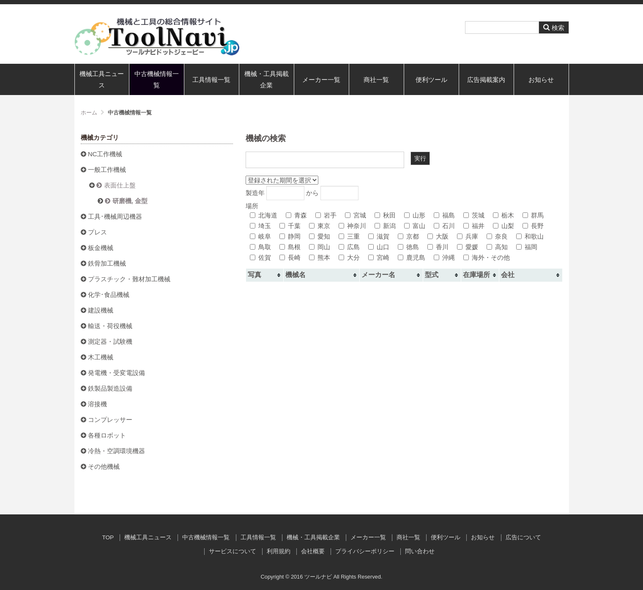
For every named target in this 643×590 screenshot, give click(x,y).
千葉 (290, 225)
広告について (523, 537)
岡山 (319, 246)
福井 (473, 225)
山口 (378, 246)
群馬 (533, 215)
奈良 (497, 236)
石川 (444, 225)
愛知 (319, 236)
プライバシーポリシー (364, 551)
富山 (414, 225)
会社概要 (313, 551)
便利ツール (431, 79)
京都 (408, 236)
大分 (349, 257)
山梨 (503, 225)
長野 (533, 225)
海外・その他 (486, 257)
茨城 (473, 215)
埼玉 (260, 225)
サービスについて (232, 551)
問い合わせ (420, 551)
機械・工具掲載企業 (266, 79)
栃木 (503, 215)
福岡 (526, 246)
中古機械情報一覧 (156, 79)
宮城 (355, 215)
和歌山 (530, 236)
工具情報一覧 (211, 79)
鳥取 (260, 246)
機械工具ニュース (101, 79)
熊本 (319, 257)
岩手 (326, 215)
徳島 (408, 246)
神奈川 (352, 225)
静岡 (290, 236)
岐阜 (260, 236)
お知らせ (541, 79)
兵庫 (467, 236)
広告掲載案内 (486, 79)
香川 (438, 246)
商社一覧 (376, 79)
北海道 (263, 215)
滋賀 (378, 236)
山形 (414, 215)
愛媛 (467, 246)
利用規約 (278, 551)
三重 (349, 236)
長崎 (290, 257)
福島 (444, 215)
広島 (349, 246)
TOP (108, 537)
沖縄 (444, 257)
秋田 (385, 215)
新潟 (385, 225)
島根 (290, 246)
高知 (497, 246)
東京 (319, 225)
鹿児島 (411, 257)
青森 (296, 215)
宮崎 (378, 257)
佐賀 (260, 257)
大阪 (438, 236)
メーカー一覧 (321, 79)
